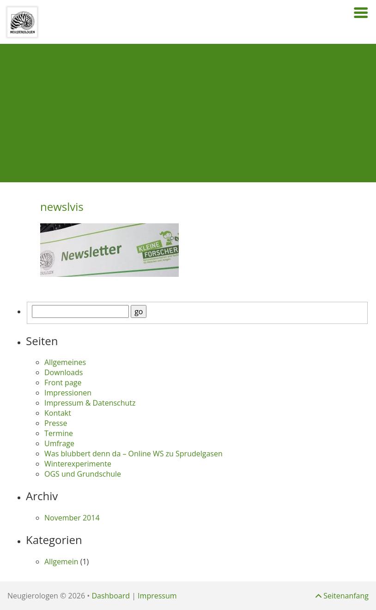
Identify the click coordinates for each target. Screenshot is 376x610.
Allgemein (61, 561)
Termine (58, 433)
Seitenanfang (342, 596)
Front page (62, 382)
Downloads (63, 372)
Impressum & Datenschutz (90, 403)
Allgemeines (65, 362)
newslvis (62, 206)
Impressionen (67, 393)
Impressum (157, 596)
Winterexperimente (77, 464)
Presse (55, 423)
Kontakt (57, 413)
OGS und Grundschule (82, 474)
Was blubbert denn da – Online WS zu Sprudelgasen (133, 454)
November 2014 (72, 518)
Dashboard (110, 596)
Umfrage (59, 443)
